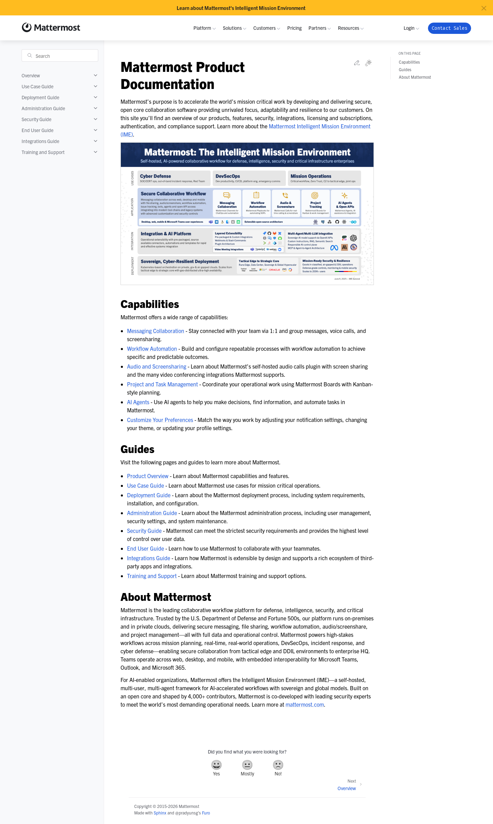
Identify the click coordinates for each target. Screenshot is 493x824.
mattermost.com (305, 704)
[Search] (60, 55)
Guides (405, 69)
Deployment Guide (40, 97)
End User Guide (37, 130)
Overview (31, 75)
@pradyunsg (186, 812)
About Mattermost (415, 76)
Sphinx (160, 812)
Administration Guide (43, 108)
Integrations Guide (40, 141)
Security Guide (36, 119)
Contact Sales (449, 28)
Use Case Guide (37, 86)
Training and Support (43, 152)
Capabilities (409, 61)
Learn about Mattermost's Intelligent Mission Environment (241, 8)
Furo (206, 812)
